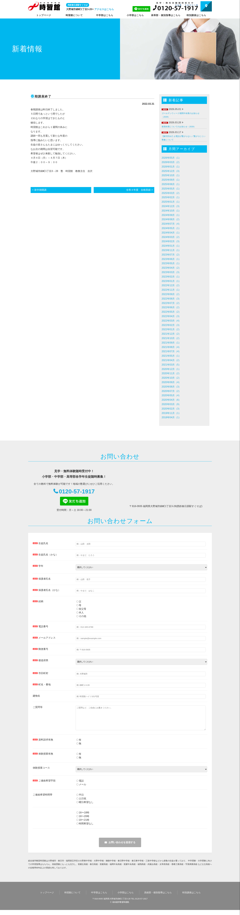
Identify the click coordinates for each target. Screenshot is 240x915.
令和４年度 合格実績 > (139, 190)
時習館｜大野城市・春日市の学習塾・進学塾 (44, 6)
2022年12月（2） (171, 285)
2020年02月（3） (171, 408)
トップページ (43, 15)
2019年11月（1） (171, 413)
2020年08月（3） (171, 386)
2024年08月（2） (171, 219)
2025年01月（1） (171, 201)
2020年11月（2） (171, 373)
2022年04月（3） (171, 316)
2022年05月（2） (171, 312)
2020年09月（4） (171, 382)
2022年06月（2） (171, 307)
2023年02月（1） (171, 276)
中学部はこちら (104, 15)
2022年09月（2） (171, 294)
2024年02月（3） (171, 241)
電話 (80, 786)
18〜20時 (82, 821)
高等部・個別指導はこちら (165, 15)
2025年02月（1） (171, 197)
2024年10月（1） (171, 210)
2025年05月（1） (171, 188)
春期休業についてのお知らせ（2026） (179, 126)
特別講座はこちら (196, 15)
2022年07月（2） (171, 303)
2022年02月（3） (171, 325)
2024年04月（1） (171, 232)
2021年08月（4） (171, 347)
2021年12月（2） (171, 334)
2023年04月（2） (171, 267)
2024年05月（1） (171, 228)
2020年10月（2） (171, 378)
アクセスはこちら (104, 9)
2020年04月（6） (171, 400)
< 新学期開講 (39, 190)
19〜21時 (82, 825)
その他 (81, 616)
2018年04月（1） (171, 417)
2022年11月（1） (171, 289)
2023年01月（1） (171, 281)
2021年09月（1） (171, 342)
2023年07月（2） (171, 254)
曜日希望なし (85, 807)
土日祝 (81, 803)
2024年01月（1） (171, 245)
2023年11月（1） (171, 250)
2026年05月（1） (171, 157)
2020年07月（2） (171, 391)
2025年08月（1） (171, 184)
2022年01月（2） (171, 329)
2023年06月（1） (171, 259)
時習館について (74, 15)
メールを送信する (120, 847)
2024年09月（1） (171, 215)
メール (81, 789)
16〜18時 (82, 817)
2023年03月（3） (171, 272)
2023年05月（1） (171, 263)
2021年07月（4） (171, 351)
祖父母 (81, 609)
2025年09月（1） (171, 179)
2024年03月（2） (171, 237)
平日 (80, 800)
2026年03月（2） (171, 162)
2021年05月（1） (171, 356)
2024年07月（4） (171, 223)
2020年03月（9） (171, 404)
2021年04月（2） (171, 360)
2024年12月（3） (171, 206)
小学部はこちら (135, 15)
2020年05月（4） (171, 395)
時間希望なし (85, 828)
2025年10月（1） (171, 175)
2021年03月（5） (171, 364)
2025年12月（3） (171, 171)
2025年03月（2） (171, 193)
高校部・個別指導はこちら (158, 897)
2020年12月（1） (171, 369)
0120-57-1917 (77, 491)
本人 (80, 613)
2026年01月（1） (171, 166)
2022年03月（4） (171, 320)
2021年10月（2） (171, 338)
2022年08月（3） (171, 298)
